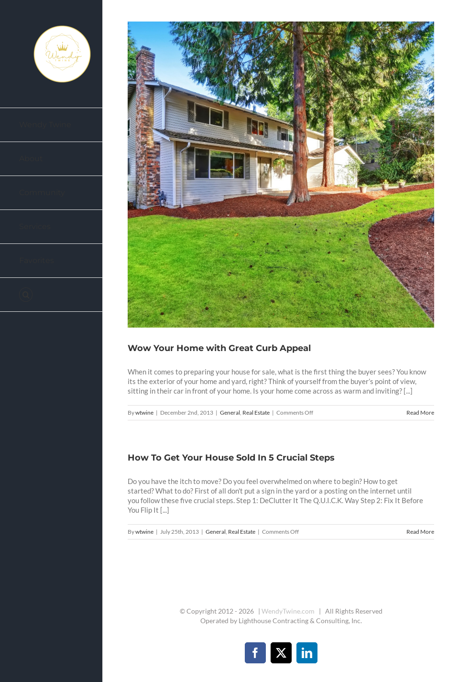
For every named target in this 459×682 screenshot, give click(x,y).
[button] (51, 295)
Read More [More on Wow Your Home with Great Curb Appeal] (420, 412)
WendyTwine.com (288, 611)
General (230, 412)
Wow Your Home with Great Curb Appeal (219, 348)
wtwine (144, 412)
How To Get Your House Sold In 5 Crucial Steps (231, 457)
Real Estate (256, 412)
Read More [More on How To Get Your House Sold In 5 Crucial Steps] (420, 531)
